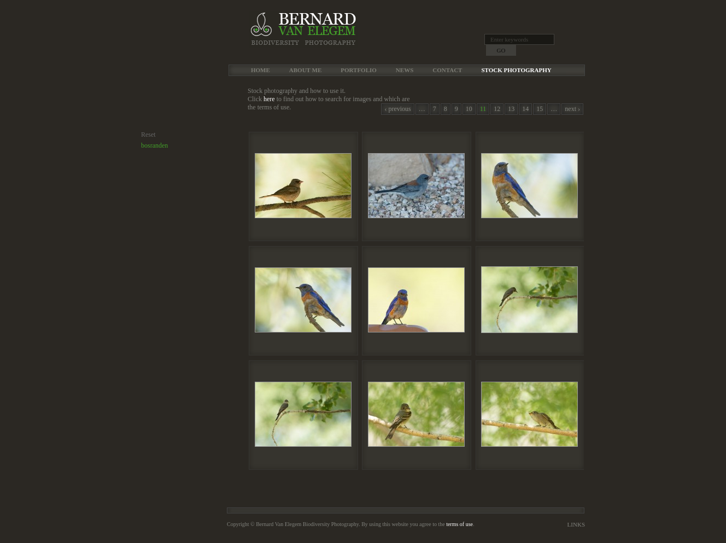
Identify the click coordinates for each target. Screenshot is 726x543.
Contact (447, 70)
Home (260, 70)
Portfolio (359, 70)
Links (576, 524)
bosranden (154, 145)
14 (525, 109)
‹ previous (397, 109)
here (269, 99)
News (404, 70)
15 (539, 109)
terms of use (459, 524)
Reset (148, 134)
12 (497, 109)
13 (511, 109)
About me (305, 70)
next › (572, 109)
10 (469, 109)
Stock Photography (516, 70)
